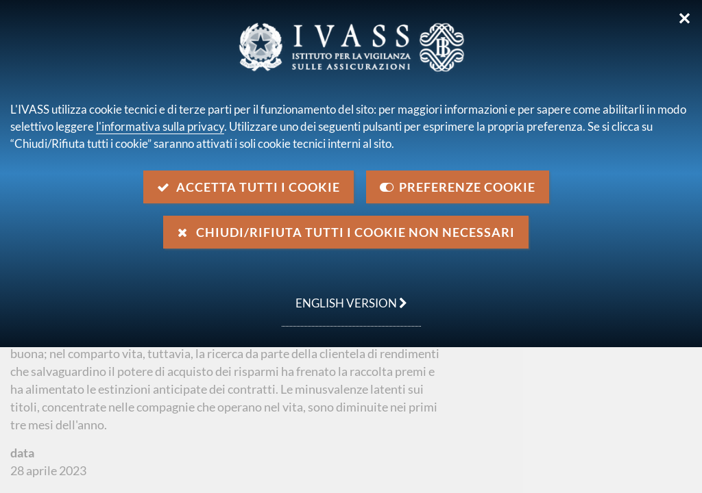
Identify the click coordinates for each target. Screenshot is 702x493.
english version (344, 295)
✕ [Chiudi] (684, 18)
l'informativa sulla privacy (160, 126)
